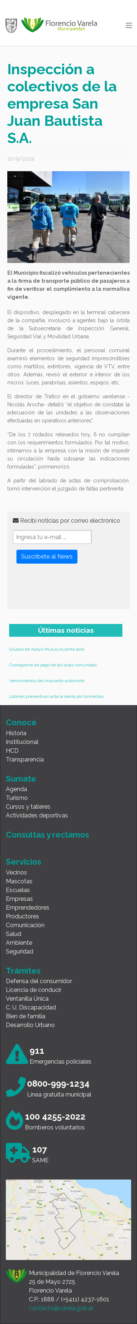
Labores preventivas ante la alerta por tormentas (56, 696)
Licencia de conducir (33, 989)
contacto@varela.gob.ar (61, 1308)
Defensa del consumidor (39, 981)
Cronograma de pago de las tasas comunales (53, 664)
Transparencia (25, 759)
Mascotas (19, 881)
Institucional (22, 741)
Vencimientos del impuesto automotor (47, 680)
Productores (22, 916)
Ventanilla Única (27, 998)
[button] (33, 217)
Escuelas (18, 890)
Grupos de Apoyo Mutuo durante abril (46, 649)
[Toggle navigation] (129, 25)
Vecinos (16, 872)
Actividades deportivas (37, 815)
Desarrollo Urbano (30, 1025)
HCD (12, 750)
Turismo (17, 797)
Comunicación (25, 925)
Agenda (16, 789)
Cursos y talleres (28, 806)
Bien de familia (25, 1016)
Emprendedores (27, 907)
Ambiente (19, 942)
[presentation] (68, 589)
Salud (13, 933)
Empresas (19, 898)
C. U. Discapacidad (31, 1007)
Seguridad (19, 951)
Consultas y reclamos (47, 834)
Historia (16, 733)
